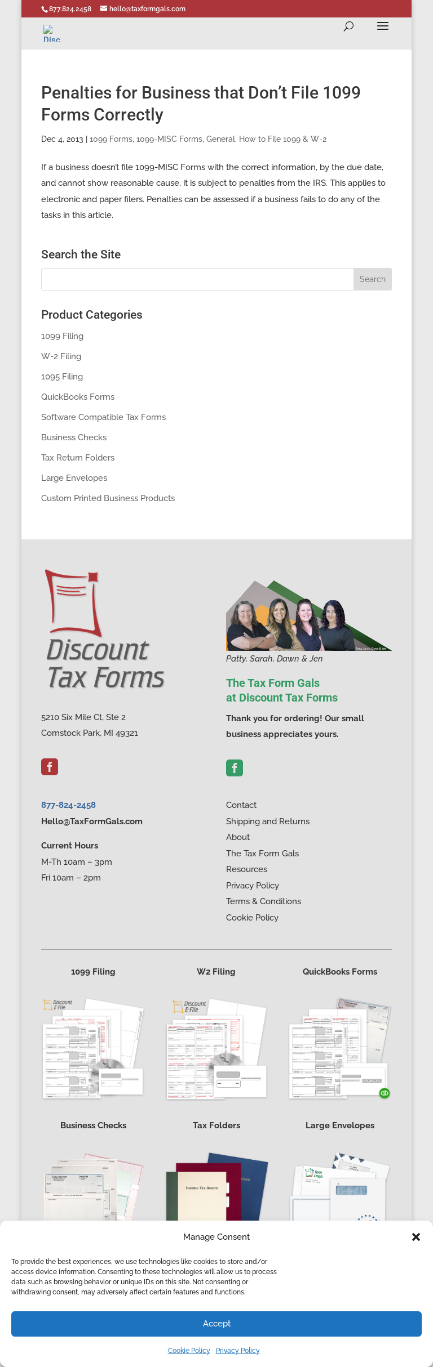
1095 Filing (62, 377)
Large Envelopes (74, 478)
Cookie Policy (189, 1351)
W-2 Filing (61, 356)
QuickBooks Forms (77, 397)
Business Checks (74, 437)
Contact (241, 805)
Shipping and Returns (268, 821)
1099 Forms (111, 139)
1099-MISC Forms (169, 139)
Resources (246, 869)
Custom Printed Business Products (108, 498)
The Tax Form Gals (262, 853)
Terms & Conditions (263, 901)
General (220, 139)
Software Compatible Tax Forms (103, 417)
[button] (416, 1237)
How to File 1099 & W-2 (282, 139)
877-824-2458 (68, 805)
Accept (217, 1324)
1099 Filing (62, 336)
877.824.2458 (70, 9)
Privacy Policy (238, 1351)
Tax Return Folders (77, 458)
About (238, 837)
